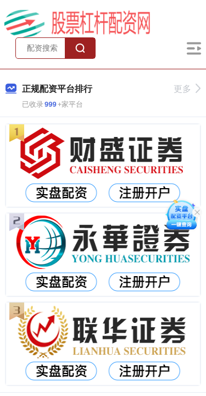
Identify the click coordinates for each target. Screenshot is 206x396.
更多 (187, 89)
